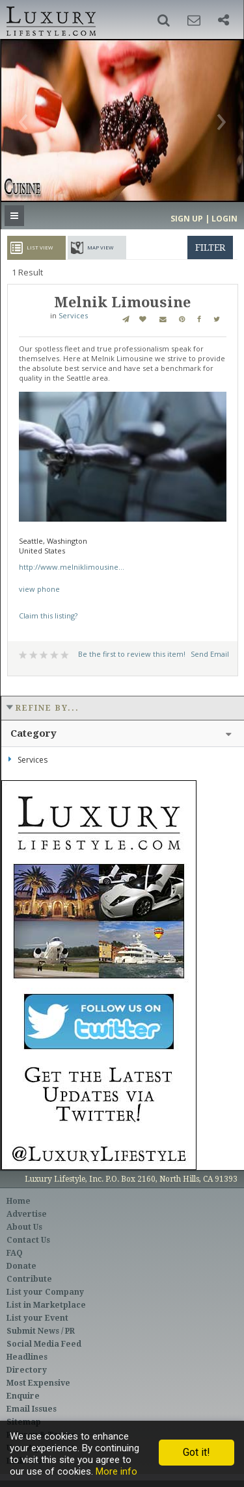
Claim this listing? (48, 615)
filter (210, 247)
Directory (27, 1370)
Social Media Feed (44, 1344)
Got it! (196, 1452)
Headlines (27, 1357)
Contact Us (28, 1240)
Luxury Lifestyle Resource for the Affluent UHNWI (50, 19)
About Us (24, 1227)
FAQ (15, 1253)
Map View (100, 247)
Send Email (210, 654)
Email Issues (32, 1409)
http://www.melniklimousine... (71, 567)
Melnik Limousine (122, 302)
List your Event (37, 1318)
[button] (164, 20)
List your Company (45, 1292)
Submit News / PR (41, 1331)
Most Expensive (38, 1383)
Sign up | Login (203, 218)
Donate (21, 1266)
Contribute (29, 1279)
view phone (39, 589)
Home (19, 1201)
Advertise (27, 1214)
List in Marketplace (46, 1305)
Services (73, 315)
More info (116, 1471)
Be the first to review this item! (131, 654)
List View (40, 247)
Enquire (23, 1396)
